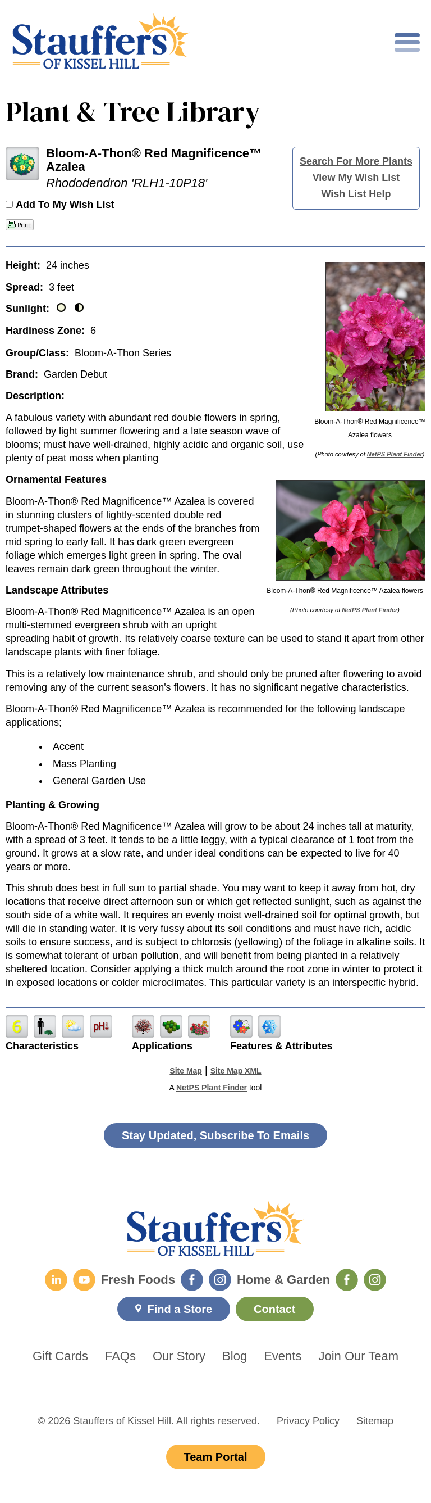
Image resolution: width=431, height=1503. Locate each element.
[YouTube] (84, 1280)
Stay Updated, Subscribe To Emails (215, 1135)
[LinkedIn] (56, 1280)
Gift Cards (60, 1356)
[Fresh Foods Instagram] (220, 1280)
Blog (234, 1356)
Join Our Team (358, 1356)
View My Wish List (356, 177)
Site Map (185, 1070)
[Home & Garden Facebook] (347, 1280)
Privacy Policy (308, 1421)
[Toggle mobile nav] (407, 42)
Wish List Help (356, 194)
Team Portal (215, 1457)
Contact (274, 1309)
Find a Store (179, 1309)
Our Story (179, 1356)
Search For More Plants (356, 161)
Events (282, 1356)
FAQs (120, 1356)
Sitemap (374, 1421)
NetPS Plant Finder (395, 454)
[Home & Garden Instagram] (375, 1280)
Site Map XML (236, 1070)
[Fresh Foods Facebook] (192, 1280)
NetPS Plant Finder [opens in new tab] (211, 1087)
